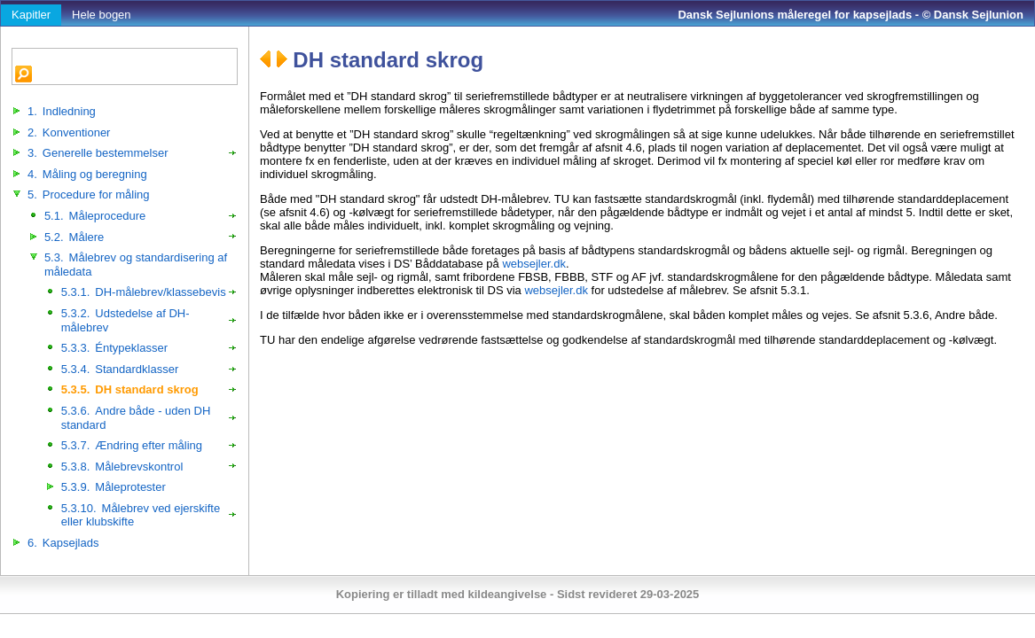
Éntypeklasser (114, 347)
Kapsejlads (62, 542)
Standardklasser (119, 369)
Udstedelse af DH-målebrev (125, 320)
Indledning (61, 111)
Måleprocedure (94, 215)
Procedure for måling (88, 194)
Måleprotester (113, 487)
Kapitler (31, 14)
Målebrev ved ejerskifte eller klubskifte (140, 515)
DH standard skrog (130, 389)
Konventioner (68, 132)
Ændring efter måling (131, 445)
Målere (74, 237)
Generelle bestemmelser (97, 153)
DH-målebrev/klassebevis (143, 292)
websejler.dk (534, 263)
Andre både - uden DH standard (136, 418)
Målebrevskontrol (122, 466)
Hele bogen (101, 14)
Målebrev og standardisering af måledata (135, 264)
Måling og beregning (87, 174)
